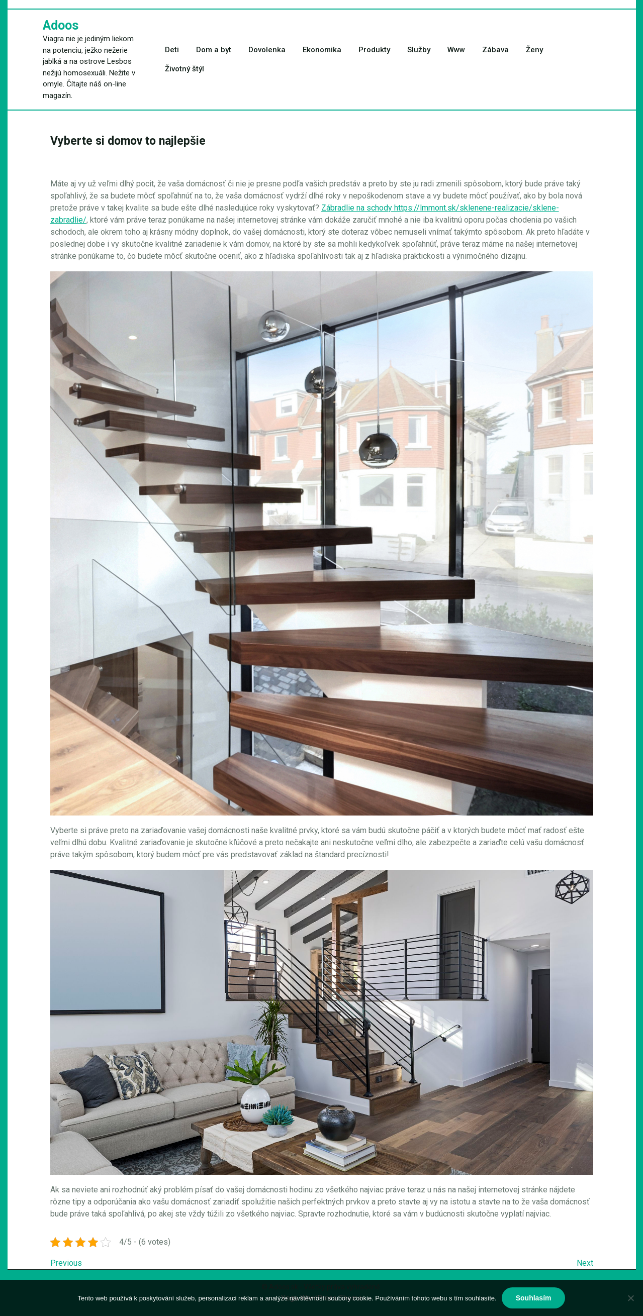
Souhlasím (534, 1298)
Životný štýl (184, 68)
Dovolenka (267, 49)
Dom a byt (213, 49)
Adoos (60, 25)
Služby (418, 49)
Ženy (534, 49)
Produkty (374, 49)
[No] (630, 1298)
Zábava (495, 49)
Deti (172, 49)
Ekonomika (322, 49)
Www (456, 49)
